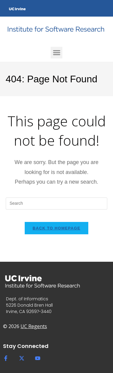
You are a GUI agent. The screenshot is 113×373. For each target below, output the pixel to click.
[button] (56, 52)
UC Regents (33, 326)
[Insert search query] (57, 204)
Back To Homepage (56, 228)
